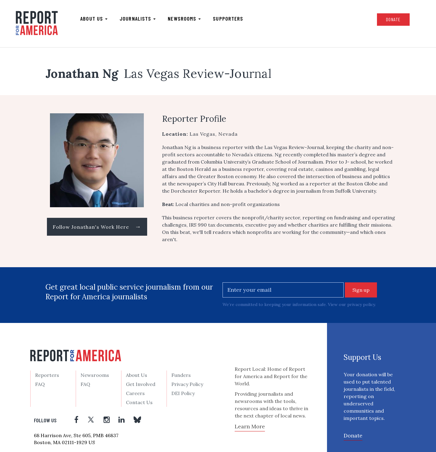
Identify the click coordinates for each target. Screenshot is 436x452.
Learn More (250, 426)
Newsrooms (184, 18)
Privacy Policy (187, 384)
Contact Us (139, 402)
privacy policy (361, 304)
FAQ (40, 384)
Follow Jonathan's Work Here (97, 226)
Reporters (47, 375)
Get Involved (140, 384)
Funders (181, 375)
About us (93, 18)
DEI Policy (183, 393)
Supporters (228, 18)
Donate (393, 19)
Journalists (138, 18)
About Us (136, 375)
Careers (135, 393)
